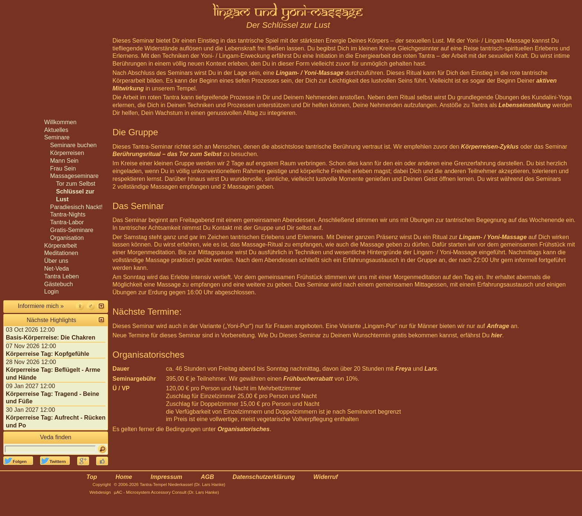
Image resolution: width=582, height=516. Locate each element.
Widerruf (325, 477)
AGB (207, 477)
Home (123, 477)
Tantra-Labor (67, 222)
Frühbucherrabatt (308, 379)
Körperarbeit (60, 245)
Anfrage (498, 326)
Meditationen (61, 253)
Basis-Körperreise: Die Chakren (50, 337)
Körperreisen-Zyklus (490, 146)
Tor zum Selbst (75, 184)
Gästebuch (58, 284)
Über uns (56, 261)
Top (91, 477)
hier (496, 335)
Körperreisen (67, 153)
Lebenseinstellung (524, 105)
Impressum (166, 477)
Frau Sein (63, 168)
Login (51, 291)
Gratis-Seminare (71, 230)
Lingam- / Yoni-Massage (309, 73)
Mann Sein (64, 161)
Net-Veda (56, 268)
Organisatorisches (244, 429)
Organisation (67, 238)
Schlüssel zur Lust (75, 195)
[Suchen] (102, 449)
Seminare (56, 137)
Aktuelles (56, 130)
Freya (403, 369)
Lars (431, 369)
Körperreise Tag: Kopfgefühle (47, 354)
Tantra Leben (61, 276)
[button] (101, 306)
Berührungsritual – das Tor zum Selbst (167, 154)
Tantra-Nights (67, 214)
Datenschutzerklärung (263, 477)
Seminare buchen (73, 145)
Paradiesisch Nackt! (76, 207)
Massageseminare (74, 176)
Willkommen (60, 122)
